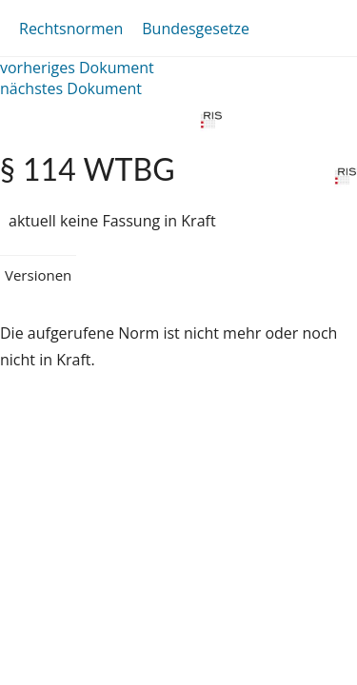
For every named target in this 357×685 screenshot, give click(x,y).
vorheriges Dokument (77, 67)
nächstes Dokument (71, 88)
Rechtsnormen (71, 28)
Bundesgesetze (195, 28)
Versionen (38, 274)
